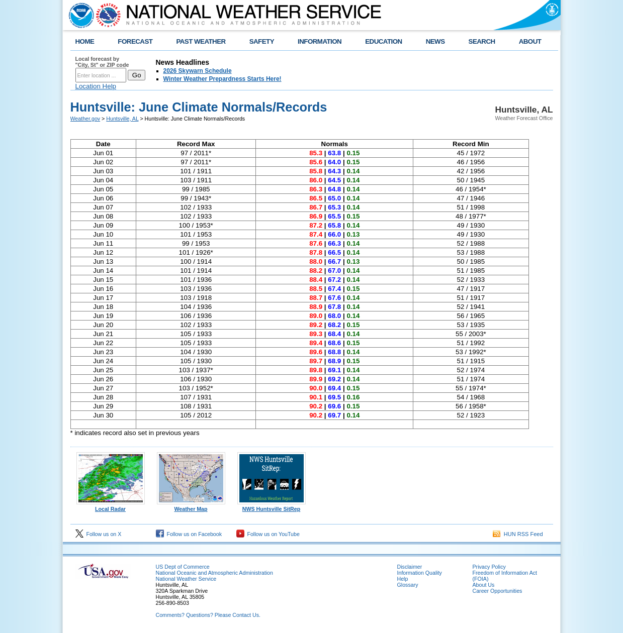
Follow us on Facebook (189, 534)
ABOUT (530, 41)
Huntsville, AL (122, 119)
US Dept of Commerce (183, 567)
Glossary (407, 585)
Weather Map (191, 506)
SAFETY (261, 41)
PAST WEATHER (200, 41)
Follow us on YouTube (268, 534)
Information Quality (419, 573)
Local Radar (110, 506)
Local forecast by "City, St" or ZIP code (102, 62)
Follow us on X (98, 534)
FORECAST (135, 41)
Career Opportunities (497, 591)
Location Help (96, 86)
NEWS (435, 41)
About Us (484, 585)
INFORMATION (319, 41)
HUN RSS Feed (518, 534)
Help (402, 579)
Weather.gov (85, 119)
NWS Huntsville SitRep (271, 506)
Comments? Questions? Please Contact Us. (208, 615)
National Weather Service (186, 579)
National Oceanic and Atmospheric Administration (214, 573)
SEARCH (482, 41)
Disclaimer (409, 567)
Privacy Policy (489, 567)
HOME (85, 41)
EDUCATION (383, 41)
